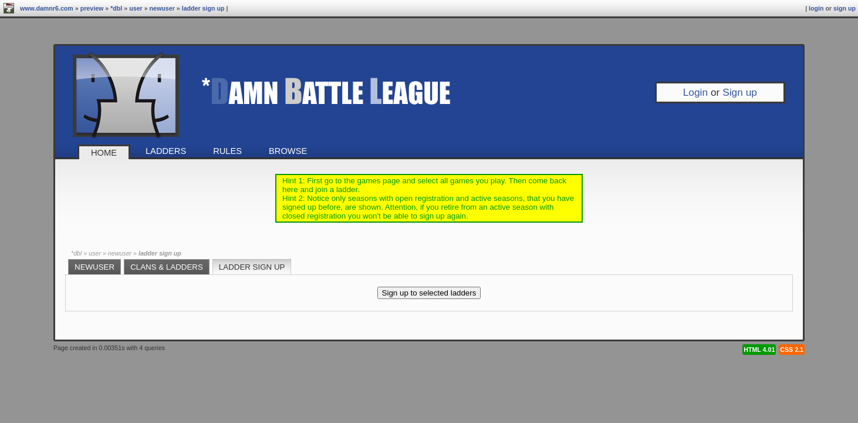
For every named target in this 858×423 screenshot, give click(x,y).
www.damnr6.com (46, 8)
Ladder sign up (203, 8)
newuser (162, 8)
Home (104, 152)
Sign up (844, 8)
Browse (288, 151)
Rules (227, 151)
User (136, 8)
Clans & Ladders (166, 267)
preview (92, 8)
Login (816, 8)
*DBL (116, 8)
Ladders (166, 151)
